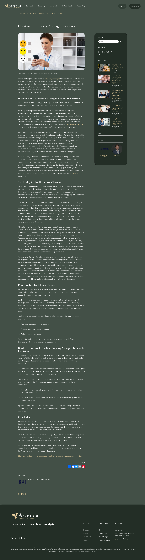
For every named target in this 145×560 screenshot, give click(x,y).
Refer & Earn (68, 6)
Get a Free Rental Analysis (50, 530)
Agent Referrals (104, 540)
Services (86, 530)
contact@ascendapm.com (73, 551)
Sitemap (99, 548)
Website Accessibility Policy (88, 551)
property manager (52, 79)
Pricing (85, 533)
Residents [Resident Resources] (54, 6)
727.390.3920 (135, 6)
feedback (74, 173)
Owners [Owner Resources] (42, 6)
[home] (12, 6)
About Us (81, 6)
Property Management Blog (27, 13)
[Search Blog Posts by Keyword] (108, 41)
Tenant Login (103, 537)
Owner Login (103, 533)
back (22, 494)
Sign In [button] (122, 6)
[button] (99, 52)
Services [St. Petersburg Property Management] (30, 6)
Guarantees (87, 537)
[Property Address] (25, 530)
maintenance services (74, 124)
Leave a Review (121, 539)
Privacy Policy (107, 548)
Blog (100, 530)
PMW (92, 548)
